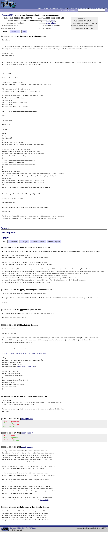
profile (53, 21)
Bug (4, 15)
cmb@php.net (27, 434)
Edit (24, 32)
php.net (40, 8)
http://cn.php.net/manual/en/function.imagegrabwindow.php (24, 353)
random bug (99, 8)
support (46, 8)
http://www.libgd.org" (26, 366)
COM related (51, 23)
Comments (13, 241)
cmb (48, 21)
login (106, 8)
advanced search (73, 8)
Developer (15, 32)
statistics (91, 8)
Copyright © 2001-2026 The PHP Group (23, 531)
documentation (54, 8)
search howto (84, 8)
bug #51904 (44, 502)
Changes (24, 241)
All (4, 241)
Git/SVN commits (38, 241)
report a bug (63, 8)
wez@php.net (27, 419)
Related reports (54, 241)
